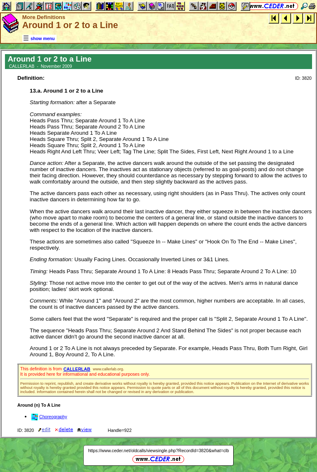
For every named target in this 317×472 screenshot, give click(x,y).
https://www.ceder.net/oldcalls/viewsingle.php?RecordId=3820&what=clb (158, 450)
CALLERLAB (77, 369)
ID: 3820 (303, 78)
